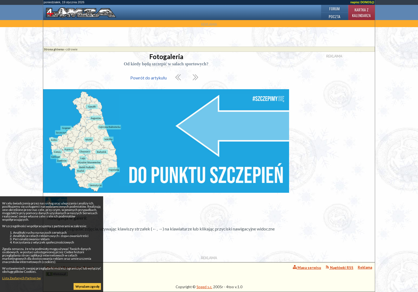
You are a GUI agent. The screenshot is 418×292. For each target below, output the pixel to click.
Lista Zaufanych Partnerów (21, 278)
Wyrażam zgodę (87, 286)
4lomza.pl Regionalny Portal (70, 270)
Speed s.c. (204, 287)
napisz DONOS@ (362, 2)
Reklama (365, 267)
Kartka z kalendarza (361, 12)
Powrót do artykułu (148, 77)
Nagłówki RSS (339, 267)
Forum (334, 8)
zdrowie (72, 49)
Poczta (334, 16)
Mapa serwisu (307, 267)
